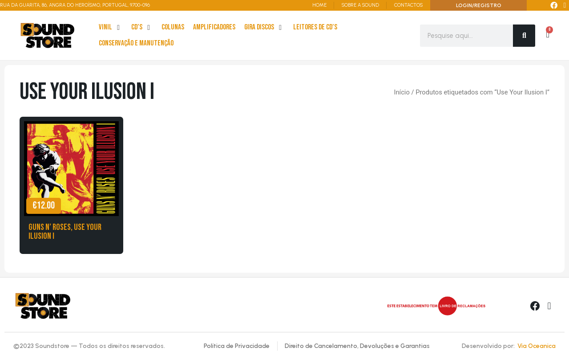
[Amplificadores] (214, 28)
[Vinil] (110, 28)
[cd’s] (142, 28)
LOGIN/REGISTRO (478, 5)
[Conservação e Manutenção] (136, 44)
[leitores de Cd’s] (315, 28)
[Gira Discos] (264, 28)
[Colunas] (173, 28)
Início (401, 92)
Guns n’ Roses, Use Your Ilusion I (64, 232)
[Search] (524, 36)
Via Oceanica (536, 346)
